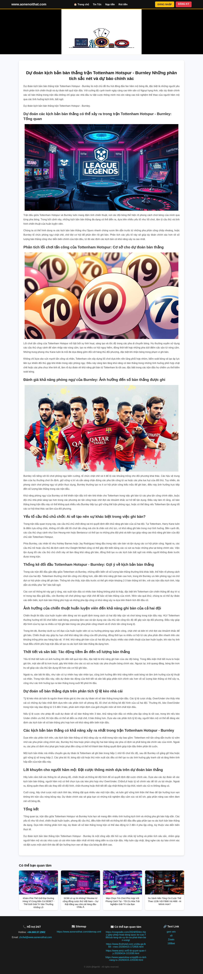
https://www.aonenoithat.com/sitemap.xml (79, 931)
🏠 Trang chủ (81, 4)
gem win (171, 931)
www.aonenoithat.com (28, 4)
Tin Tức (97, 4)
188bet (171, 943)
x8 (171, 935)
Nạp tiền (110, 4)
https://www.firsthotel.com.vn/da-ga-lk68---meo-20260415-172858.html (126, 945)
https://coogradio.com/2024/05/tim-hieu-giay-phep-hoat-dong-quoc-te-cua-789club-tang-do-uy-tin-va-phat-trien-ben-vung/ (126, 936)
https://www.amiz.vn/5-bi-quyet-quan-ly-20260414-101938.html (126, 952)
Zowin (171, 939)
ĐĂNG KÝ (183, 4)
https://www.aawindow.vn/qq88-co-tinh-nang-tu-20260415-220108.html (126, 958)
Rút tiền (123, 4)
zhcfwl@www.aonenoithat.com (35, 937)
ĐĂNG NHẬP (165, 4)
